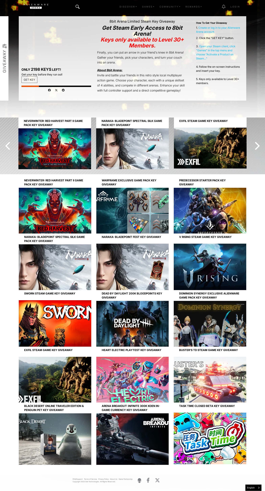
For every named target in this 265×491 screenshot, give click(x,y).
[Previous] (8, 146)
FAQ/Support (78, 479)
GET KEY (29, 79)
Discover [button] (127, 6)
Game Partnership (125, 479)
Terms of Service (90, 479)
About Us (113, 479)
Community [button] (169, 6)
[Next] (256, 146)
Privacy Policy (103, 479)
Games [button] (147, 6)
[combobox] (253, 487)
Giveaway (5, 61)
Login (235, 6)
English (251, 487)
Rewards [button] (193, 6)
